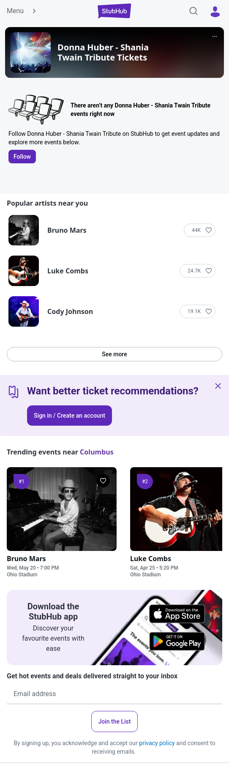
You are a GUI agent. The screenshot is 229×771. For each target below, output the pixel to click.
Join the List (114, 721)
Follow (22, 156)
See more (114, 354)
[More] (214, 36)
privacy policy (156, 743)
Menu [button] (22, 11)
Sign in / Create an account (69, 415)
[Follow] (199, 230)
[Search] (193, 11)
